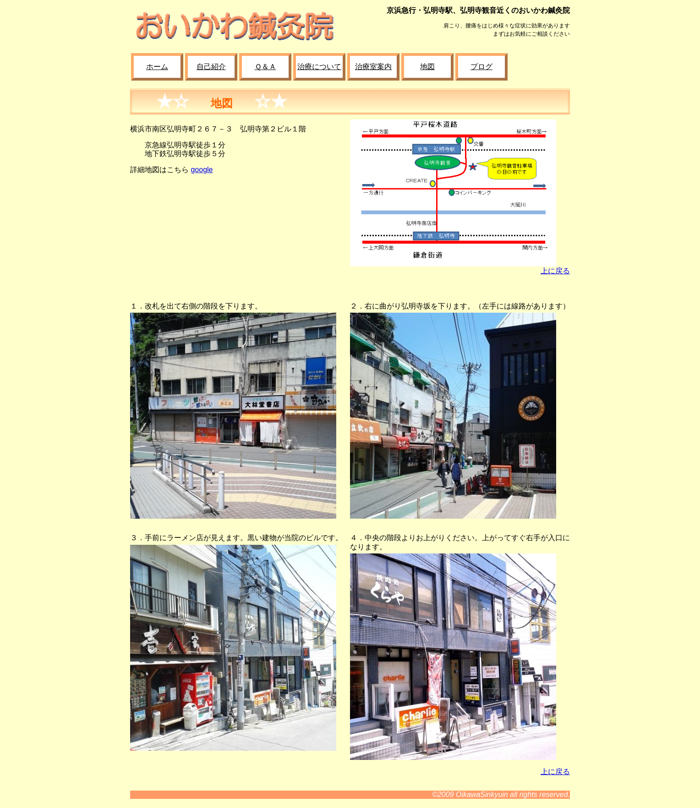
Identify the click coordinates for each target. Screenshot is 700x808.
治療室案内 (373, 66)
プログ (481, 66)
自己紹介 (211, 66)
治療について (319, 66)
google (202, 170)
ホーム (157, 66)
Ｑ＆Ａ (265, 66)
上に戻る (555, 271)
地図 (427, 66)
